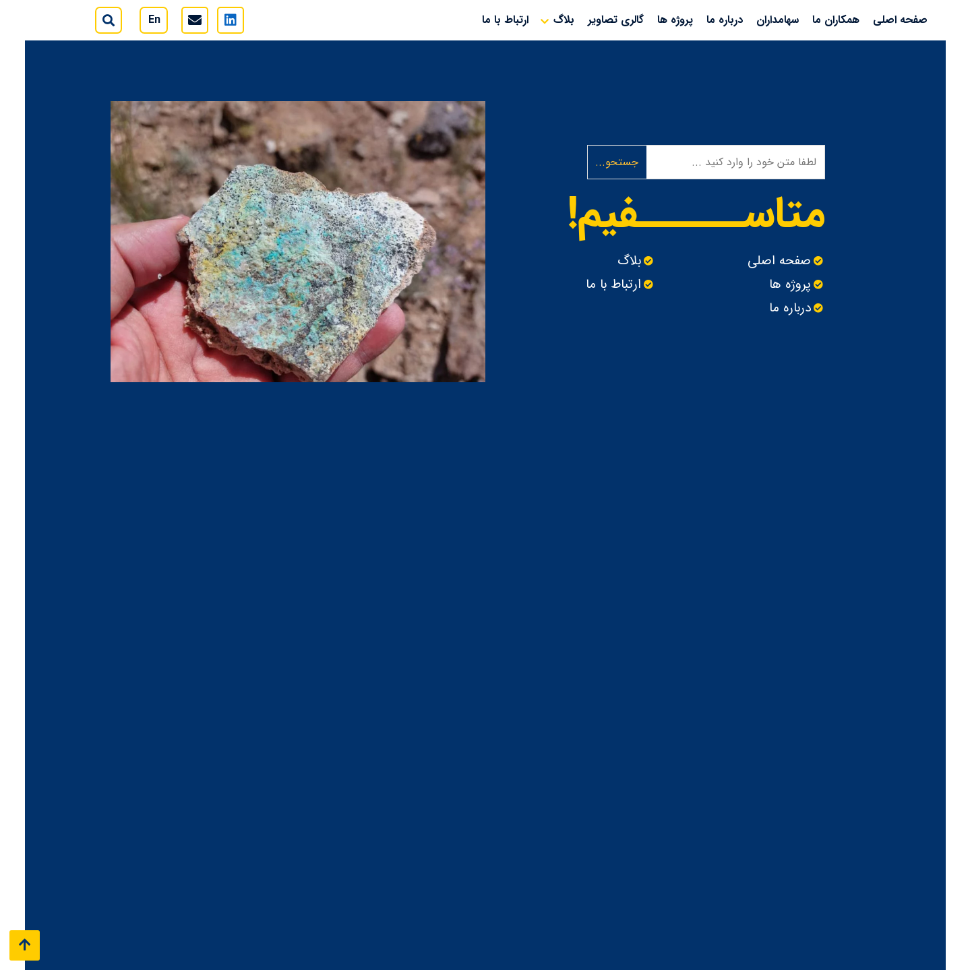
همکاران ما (835, 19)
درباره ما (724, 19)
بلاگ (563, 19)
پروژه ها (675, 19)
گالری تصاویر (616, 19)
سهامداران (777, 19)
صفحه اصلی (900, 19)
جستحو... (616, 162)
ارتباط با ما (505, 19)
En (154, 19)
